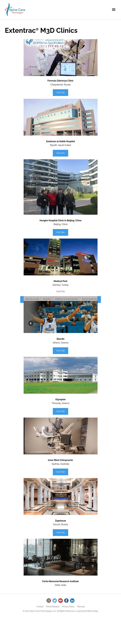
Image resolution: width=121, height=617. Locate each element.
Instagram (49, 600)
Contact (40, 606)
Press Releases (53, 606)
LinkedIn (72, 600)
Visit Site (60, 92)
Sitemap (81, 606)
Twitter (54, 600)
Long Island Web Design (87, 611)
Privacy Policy (68, 606)
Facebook (66, 600)
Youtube (60, 600)
